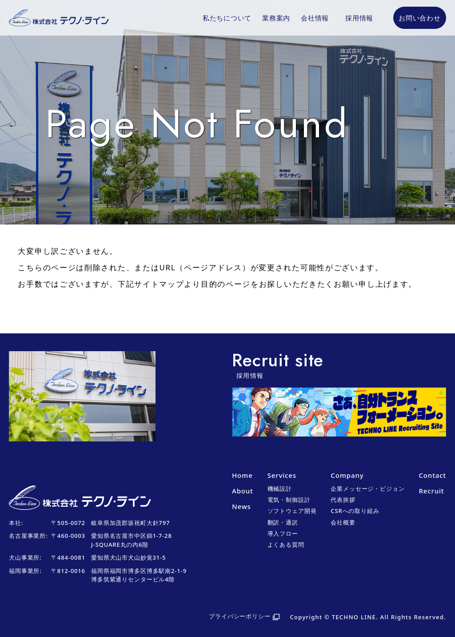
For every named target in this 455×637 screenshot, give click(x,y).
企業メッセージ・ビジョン (367, 489)
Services (281, 475)
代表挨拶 (343, 500)
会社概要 (343, 522)
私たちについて (227, 17)
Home (242, 475)
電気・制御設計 (289, 500)
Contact (432, 475)
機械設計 (279, 489)
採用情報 (359, 17)
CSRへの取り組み (355, 511)
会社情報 (315, 17)
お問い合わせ (420, 17)
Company (347, 475)
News (241, 506)
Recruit (431, 490)
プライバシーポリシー (240, 616)
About (242, 490)
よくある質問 (285, 545)
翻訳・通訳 (282, 522)
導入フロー (282, 533)
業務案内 (276, 17)
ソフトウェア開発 (292, 511)
